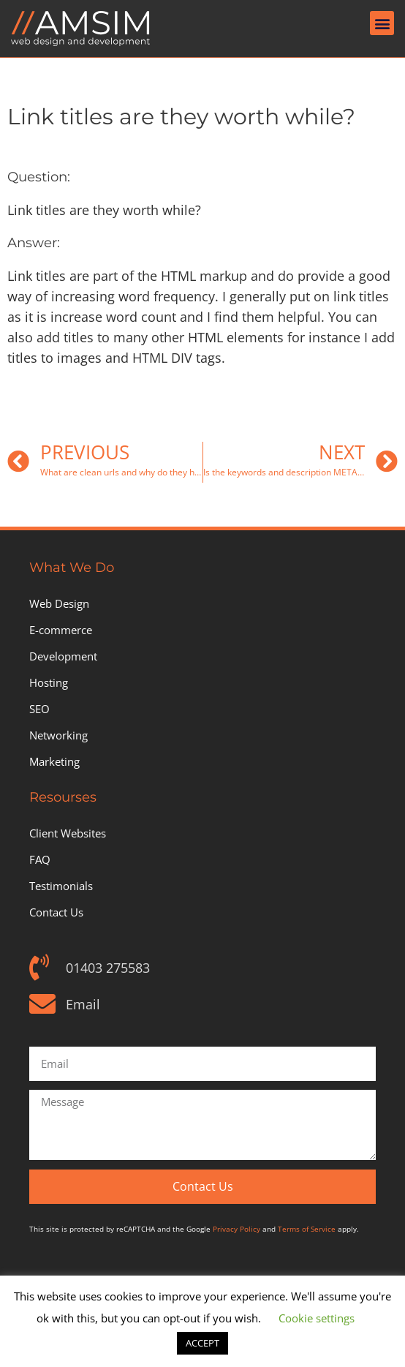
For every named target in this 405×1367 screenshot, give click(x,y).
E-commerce (60, 629)
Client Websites (67, 833)
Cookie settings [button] (317, 1318)
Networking (58, 735)
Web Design (59, 603)
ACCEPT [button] (202, 1342)
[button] (382, 23)
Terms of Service (307, 1229)
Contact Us (56, 912)
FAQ (39, 859)
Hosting (48, 682)
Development (63, 656)
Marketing (54, 761)
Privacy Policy (236, 1229)
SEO (39, 708)
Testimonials (61, 885)
